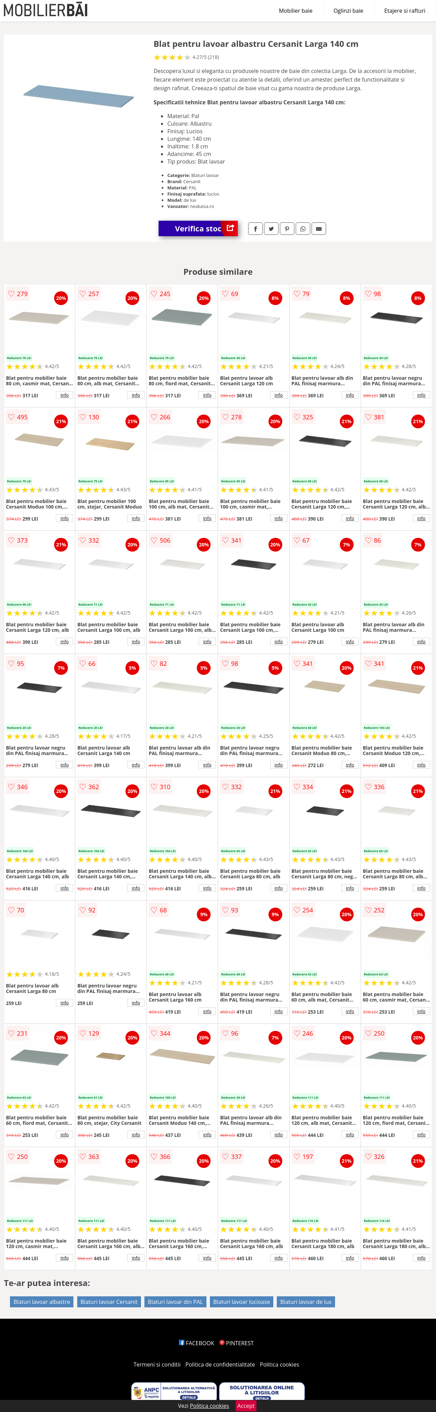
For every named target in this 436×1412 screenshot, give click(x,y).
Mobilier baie (295, 10)
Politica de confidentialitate (220, 1364)
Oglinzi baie (348, 10)
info (64, 395)
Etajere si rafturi (404, 10)
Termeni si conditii (157, 1364)
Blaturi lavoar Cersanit (109, 1302)
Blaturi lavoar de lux (306, 1302)
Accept (246, 1406)
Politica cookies (279, 1364)
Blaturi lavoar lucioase (241, 1302)
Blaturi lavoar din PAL (175, 1302)
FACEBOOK (196, 1343)
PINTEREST (236, 1343)
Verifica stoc (206, 228)
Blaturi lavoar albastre (41, 1302)
